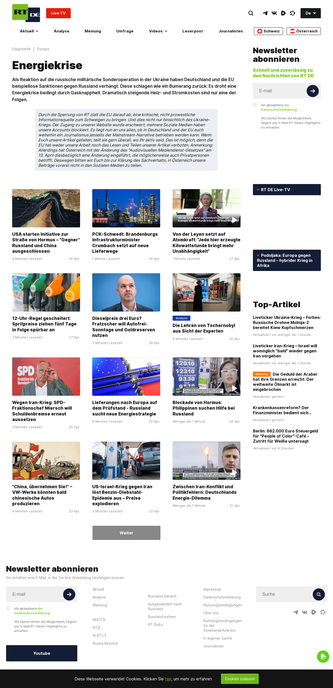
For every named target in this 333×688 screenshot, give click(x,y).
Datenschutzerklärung (222, 597)
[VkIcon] (274, 13)
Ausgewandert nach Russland (165, 606)
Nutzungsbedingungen (223, 605)
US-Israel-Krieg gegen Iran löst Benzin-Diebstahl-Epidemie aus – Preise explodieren (122, 495)
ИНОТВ (99, 620)
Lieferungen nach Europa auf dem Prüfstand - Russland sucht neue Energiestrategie (124, 408)
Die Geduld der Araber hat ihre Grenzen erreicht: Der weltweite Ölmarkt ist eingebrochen (285, 414)
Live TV (58, 13)
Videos (158, 31)
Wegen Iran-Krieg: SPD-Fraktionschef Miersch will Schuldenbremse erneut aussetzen (42, 411)
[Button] (313, 91)
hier (168, 678)
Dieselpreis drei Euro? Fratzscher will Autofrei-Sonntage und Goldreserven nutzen (123, 327)
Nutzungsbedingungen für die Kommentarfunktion (223, 625)
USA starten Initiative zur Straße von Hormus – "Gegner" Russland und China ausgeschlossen (46, 242)
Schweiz (268, 31)
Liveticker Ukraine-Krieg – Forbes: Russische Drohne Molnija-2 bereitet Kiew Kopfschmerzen (287, 354)
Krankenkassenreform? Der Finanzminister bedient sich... (282, 442)
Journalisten (230, 31)
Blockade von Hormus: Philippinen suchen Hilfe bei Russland (204, 408)
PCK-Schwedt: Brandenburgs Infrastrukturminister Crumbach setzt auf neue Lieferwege (125, 242)
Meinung (93, 31)
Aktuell (29, 31)
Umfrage (125, 31)
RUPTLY (99, 635)
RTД (96, 627)
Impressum (212, 589)
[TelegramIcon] (265, 13)
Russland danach (162, 596)
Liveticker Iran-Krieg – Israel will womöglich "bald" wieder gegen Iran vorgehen (285, 383)
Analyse (61, 31)
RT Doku (155, 624)
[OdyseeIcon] (292, 13)
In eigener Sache (218, 638)
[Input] (287, 91)
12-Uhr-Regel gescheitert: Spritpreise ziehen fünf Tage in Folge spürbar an (44, 324)
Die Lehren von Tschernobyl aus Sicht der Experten (204, 328)
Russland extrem (162, 616)
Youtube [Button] (41, 653)
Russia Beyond (105, 643)
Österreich (304, 31)
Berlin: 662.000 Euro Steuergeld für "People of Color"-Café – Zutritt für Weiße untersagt (285, 468)
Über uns (211, 613)
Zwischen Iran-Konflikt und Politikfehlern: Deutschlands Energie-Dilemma (205, 492)
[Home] (26, 13)
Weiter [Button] (126, 532)
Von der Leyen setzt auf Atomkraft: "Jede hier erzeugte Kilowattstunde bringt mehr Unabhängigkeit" (206, 242)
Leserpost (192, 31)
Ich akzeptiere (279, 107)
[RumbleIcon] (283, 13)
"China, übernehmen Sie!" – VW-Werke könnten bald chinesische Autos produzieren (42, 495)
